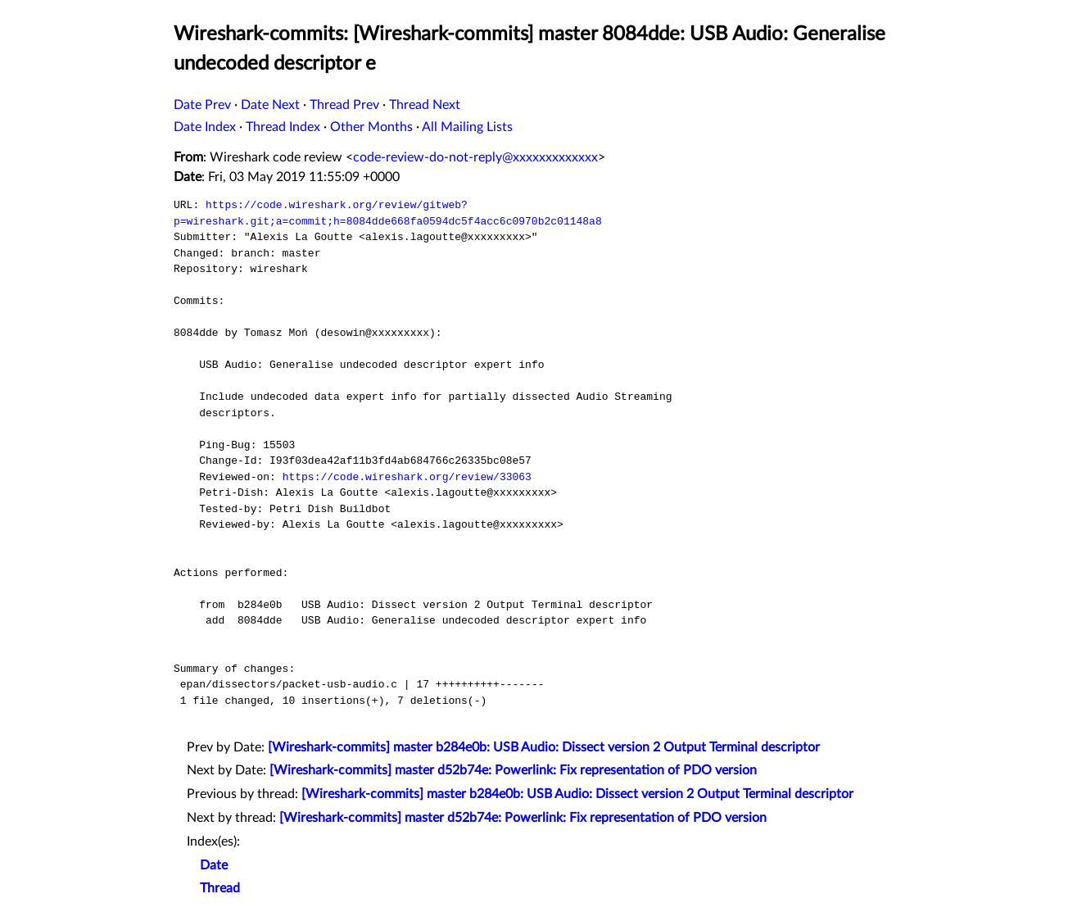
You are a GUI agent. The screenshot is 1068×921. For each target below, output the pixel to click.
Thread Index (283, 127)
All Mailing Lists (467, 127)
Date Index (205, 127)
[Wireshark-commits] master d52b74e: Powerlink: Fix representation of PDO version (513, 770)
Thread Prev (344, 104)
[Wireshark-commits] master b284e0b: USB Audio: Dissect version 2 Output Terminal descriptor (544, 747)
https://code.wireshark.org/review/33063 (407, 477)
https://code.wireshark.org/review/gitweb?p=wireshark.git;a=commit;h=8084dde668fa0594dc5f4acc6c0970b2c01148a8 (388, 213)
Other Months (371, 127)
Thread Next (424, 104)
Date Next (270, 104)
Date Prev (202, 104)
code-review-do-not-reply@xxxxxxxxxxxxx (475, 157)
